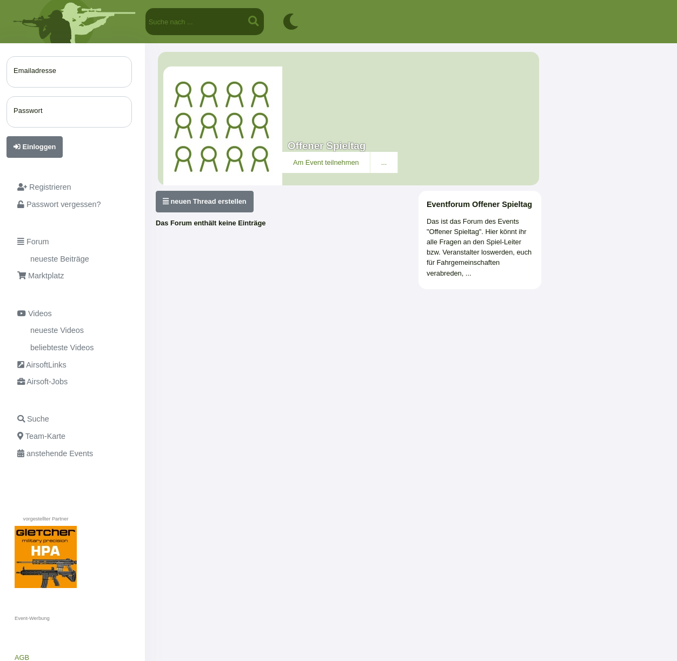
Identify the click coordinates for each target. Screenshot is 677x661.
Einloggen (35, 147)
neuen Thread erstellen (205, 201)
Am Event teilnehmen (326, 162)
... (384, 162)
